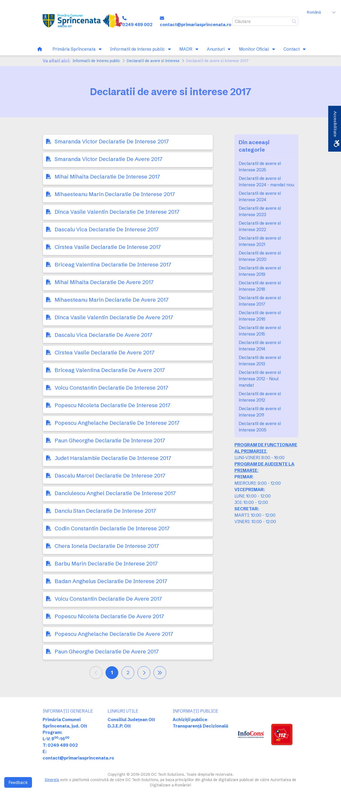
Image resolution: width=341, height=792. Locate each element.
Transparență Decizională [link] (200, 726)
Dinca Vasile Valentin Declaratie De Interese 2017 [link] (117, 211)
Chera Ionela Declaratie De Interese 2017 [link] (107, 546)
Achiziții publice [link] (190, 719)
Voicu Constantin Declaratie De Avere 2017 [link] (108, 598)
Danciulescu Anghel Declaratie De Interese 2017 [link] (115, 493)
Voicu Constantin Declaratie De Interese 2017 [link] (111, 387)
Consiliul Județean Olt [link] (131, 719)
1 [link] (112, 672)
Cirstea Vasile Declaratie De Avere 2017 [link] (105, 352)
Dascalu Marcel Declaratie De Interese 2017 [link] (110, 475)
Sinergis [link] (52, 779)
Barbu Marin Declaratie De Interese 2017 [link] (106, 563)
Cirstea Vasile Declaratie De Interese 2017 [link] (108, 247)
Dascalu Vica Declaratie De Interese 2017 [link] (107, 229)
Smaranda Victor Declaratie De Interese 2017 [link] (112, 141)
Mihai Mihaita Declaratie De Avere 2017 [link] (104, 282)
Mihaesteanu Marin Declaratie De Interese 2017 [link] (115, 194)
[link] (82, 21)
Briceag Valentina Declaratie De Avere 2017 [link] (110, 370)
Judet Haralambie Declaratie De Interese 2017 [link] (113, 458)
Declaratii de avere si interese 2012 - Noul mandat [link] (260, 379)
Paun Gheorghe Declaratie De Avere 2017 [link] (107, 651)
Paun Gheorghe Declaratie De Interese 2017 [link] (110, 440)
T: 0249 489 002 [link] (60, 745)
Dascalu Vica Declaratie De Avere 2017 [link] (103, 335)
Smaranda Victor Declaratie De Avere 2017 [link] (109, 159)
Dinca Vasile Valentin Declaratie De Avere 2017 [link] (114, 317)
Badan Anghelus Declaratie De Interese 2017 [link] (111, 581)
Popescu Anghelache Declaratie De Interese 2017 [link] (117, 422)
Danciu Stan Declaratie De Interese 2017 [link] (105, 510)
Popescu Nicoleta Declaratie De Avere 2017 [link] (109, 616)
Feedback (18, 782)
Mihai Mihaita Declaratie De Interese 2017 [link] (107, 176)
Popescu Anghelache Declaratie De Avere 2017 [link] (114, 634)
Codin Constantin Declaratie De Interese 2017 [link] (112, 528)
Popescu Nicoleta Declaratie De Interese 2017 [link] (112, 405)
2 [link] (128, 672)
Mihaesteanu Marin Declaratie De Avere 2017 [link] (112, 299)
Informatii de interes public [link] (96, 60)
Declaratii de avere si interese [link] (153, 60)
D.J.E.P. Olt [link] (119, 726)
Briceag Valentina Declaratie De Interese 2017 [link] (113, 264)
